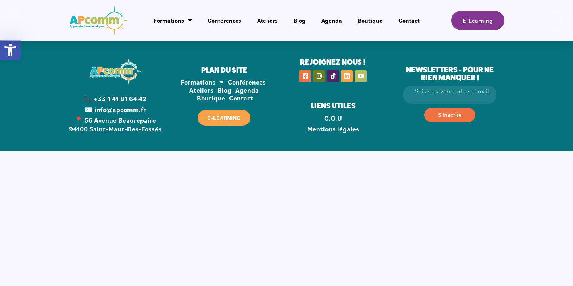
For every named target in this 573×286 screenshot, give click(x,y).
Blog (300, 20)
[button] (10, 50)
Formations (173, 20)
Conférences (224, 20)
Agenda (331, 20)
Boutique (370, 20)
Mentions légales (333, 129)
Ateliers (267, 20)
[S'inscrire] (449, 115)
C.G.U (333, 118)
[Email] (449, 95)
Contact (409, 20)
